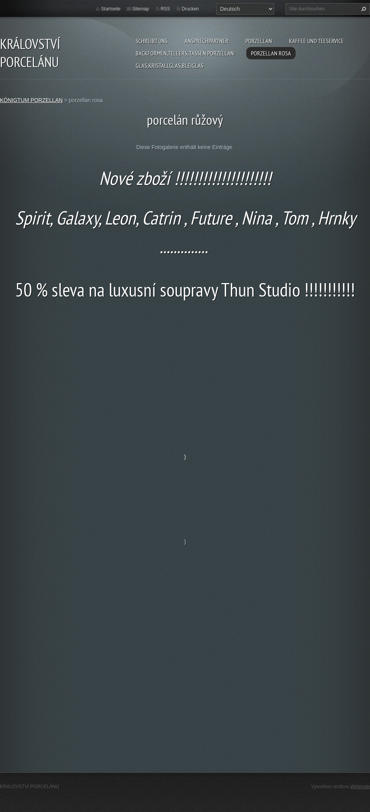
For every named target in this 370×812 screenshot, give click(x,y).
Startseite (111, 9)
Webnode (360, 786)
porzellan (259, 41)
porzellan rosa (271, 53)
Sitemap (140, 9)
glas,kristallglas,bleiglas (170, 65)
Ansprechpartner (207, 41)
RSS (165, 9)
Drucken (190, 9)
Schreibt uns (152, 41)
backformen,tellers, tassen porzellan (185, 53)
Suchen (362, 9)
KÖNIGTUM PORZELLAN (31, 100)
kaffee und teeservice (316, 41)
